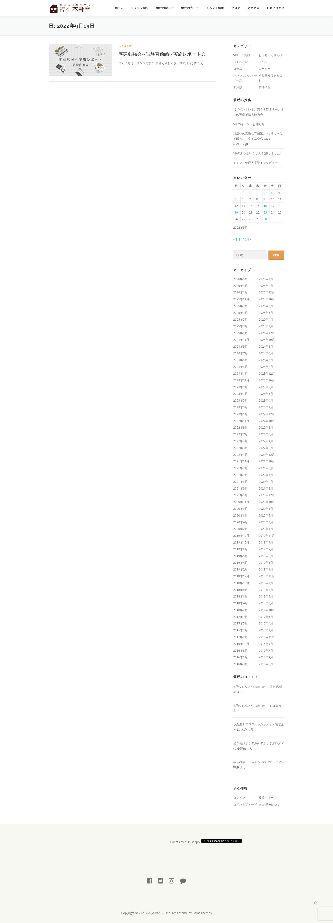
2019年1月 (266, 569)
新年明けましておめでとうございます (258, 743)
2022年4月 (266, 441)
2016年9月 (266, 644)
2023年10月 (267, 380)
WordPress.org (269, 804)
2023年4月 (266, 400)
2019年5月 (266, 556)
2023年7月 (240, 394)
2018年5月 (266, 596)
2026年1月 (240, 292)
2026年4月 (266, 279)
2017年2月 (266, 630)
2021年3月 (240, 488)
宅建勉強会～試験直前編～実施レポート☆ (162, 54)
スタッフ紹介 (140, 8)
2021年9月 (240, 468)
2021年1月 (240, 495)
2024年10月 (267, 340)
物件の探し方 (165, 8)
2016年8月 (240, 650)
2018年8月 (240, 590)
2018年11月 (267, 576)
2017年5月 (240, 623)
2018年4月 (240, 603)
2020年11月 (241, 502)
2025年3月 (240, 326)
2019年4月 (240, 563)
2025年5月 (240, 319)
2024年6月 (266, 353)
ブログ (235, 8)
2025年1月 (240, 333)
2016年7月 (266, 650)
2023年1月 (240, 414)
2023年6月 (266, 394)
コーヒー (265, 69)
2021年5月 (240, 482)
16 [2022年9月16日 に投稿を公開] (265, 206)
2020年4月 (240, 522)
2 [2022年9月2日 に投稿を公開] (264, 193)
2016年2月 (266, 664)
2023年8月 (266, 387)
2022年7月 (240, 434)
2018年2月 (240, 610)
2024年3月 (240, 367)
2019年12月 (241, 536)
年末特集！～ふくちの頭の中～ (254, 762)
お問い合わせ (275, 8)
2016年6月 (240, 657)
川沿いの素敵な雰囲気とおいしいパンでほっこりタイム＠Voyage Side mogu (258, 138)
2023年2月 (266, 407)
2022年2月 (266, 448)
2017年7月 (240, 617)
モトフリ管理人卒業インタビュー (255, 163)
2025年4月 (266, 319)
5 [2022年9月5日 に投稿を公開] (235, 199)
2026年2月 (266, 286)
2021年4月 (266, 482)
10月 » (247, 239)
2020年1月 (266, 529)
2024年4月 (266, 360)
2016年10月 (241, 644)
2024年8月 (266, 346)
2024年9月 (240, 346)
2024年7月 (240, 353)
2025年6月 (266, 313)
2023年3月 (240, 407)
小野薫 (241, 748)
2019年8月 (240, 549)
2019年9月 (266, 542)
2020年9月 (240, 509)
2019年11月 (267, 536)
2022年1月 (240, 455)
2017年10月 (267, 610)
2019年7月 (266, 549)
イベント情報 (215, 8)
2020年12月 (267, 495)
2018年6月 (240, 596)
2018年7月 (266, 590)
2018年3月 (266, 603)
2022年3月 (240, 448)
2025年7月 (240, 313)
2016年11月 (267, 637)
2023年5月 (240, 400)
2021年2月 (266, 488)
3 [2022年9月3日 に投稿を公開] (271, 193)
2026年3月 (240, 286)
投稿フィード (268, 798)
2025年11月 (241, 299)
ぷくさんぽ (125, 46)
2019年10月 (241, 542)
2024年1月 (240, 373)
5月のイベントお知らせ (249, 124)
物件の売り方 (190, 8)
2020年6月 (240, 515)
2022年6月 (266, 434)
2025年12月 (267, 292)
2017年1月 (240, 637)
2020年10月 (267, 502)
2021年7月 (240, 475)
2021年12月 (267, 455)
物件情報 (265, 87)
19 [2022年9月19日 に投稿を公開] (236, 212)
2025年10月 (267, 299)
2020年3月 (266, 522)
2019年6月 (240, 556)
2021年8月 (266, 468)
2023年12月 (267, 373)
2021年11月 (241, 461)
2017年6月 (266, 617)
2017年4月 (266, 623)
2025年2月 (266, 326)
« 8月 (236, 239)
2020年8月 (266, 509)
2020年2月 (240, 529)
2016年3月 (240, 664)
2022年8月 (266, 427)
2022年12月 (267, 414)
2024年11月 (241, 340)
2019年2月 (240, 569)
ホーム (119, 8)
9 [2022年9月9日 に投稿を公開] (264, 199)
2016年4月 (266, 657)
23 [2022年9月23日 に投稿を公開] (265, 212)
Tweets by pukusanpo (185, 842)
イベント (265, 62)
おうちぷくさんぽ (270, 55)
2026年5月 (240, 279)
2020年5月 (266, 515)
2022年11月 (241, 421)
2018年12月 (241, 576)
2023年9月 (240, 387)
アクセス (253, 8)
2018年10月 (241, 583)
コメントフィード (245, 804)
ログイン (239, 798)
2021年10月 (267, 461)
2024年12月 (267, 333)
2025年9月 (240, 306)
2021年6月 (266, 475)
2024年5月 (240, 360)
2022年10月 (267, 421)
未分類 (237, 87)
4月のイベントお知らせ (249, 687)
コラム (237, 69)
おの (244, 729)
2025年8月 (266, 306)
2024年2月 (266, 367)
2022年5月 (240, 441)
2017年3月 (240, 630)
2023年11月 (241, 380)
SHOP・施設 (241, 55)
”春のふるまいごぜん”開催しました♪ (257, 153)
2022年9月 (240, 427)
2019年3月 (266, 563)
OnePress (171, 913)
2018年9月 (266, 583)
